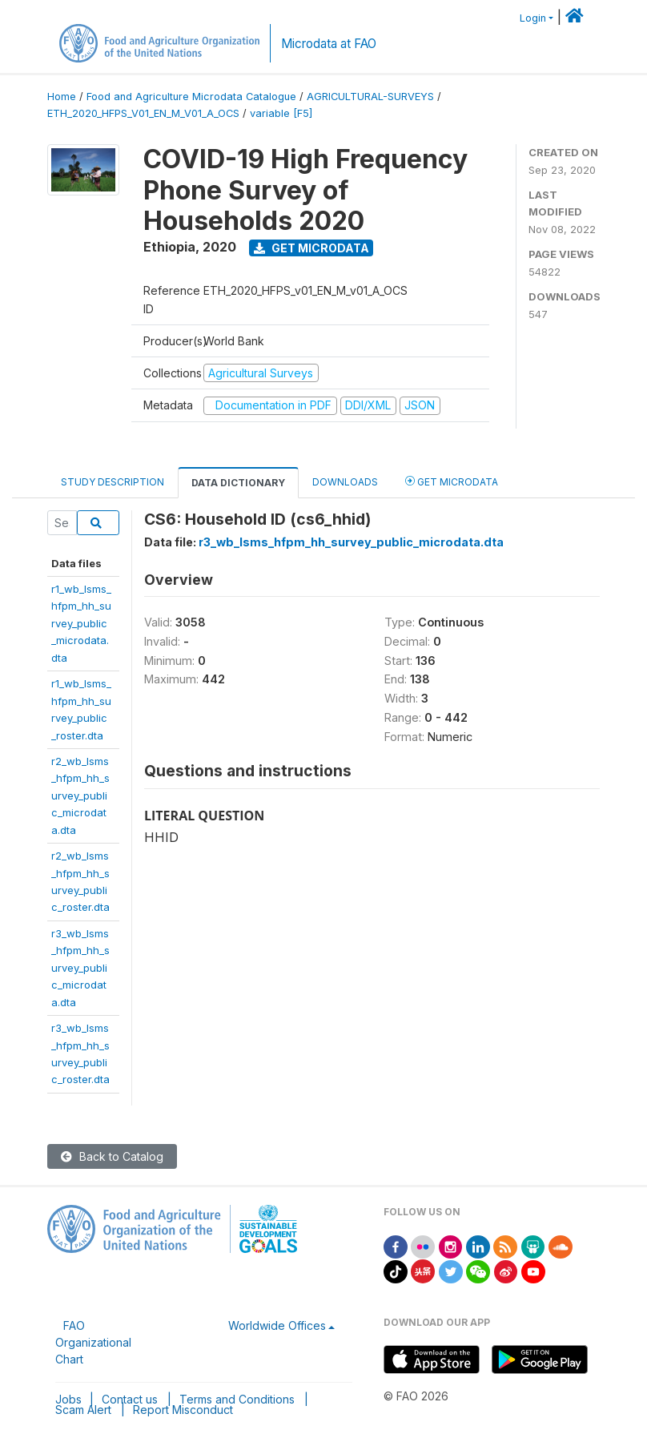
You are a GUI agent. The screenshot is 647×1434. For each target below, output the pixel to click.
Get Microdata (311, 248)
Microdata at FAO (328, 43)
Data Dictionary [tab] (238, 483)
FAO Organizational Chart (93, 1342)
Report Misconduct (183, 1409)
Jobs (68, 1399)
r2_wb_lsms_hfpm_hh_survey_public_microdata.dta (80, 795)
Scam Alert (83, 1409)
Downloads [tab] (345, 482)
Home (61, 97)
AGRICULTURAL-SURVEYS (370, 97)
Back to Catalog (112, 1156)
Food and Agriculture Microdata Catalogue (191, 97)
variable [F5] (281, 113)
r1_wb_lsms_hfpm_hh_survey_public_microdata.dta (81, 623)
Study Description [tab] (112, 482)
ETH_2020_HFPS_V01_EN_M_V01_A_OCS (143, 113)
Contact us (130, 1399)
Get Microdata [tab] (451, 481)
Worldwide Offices (277, 1325)
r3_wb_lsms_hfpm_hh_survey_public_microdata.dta (80, 968)
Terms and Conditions (237, 1399)
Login (533, 18)
